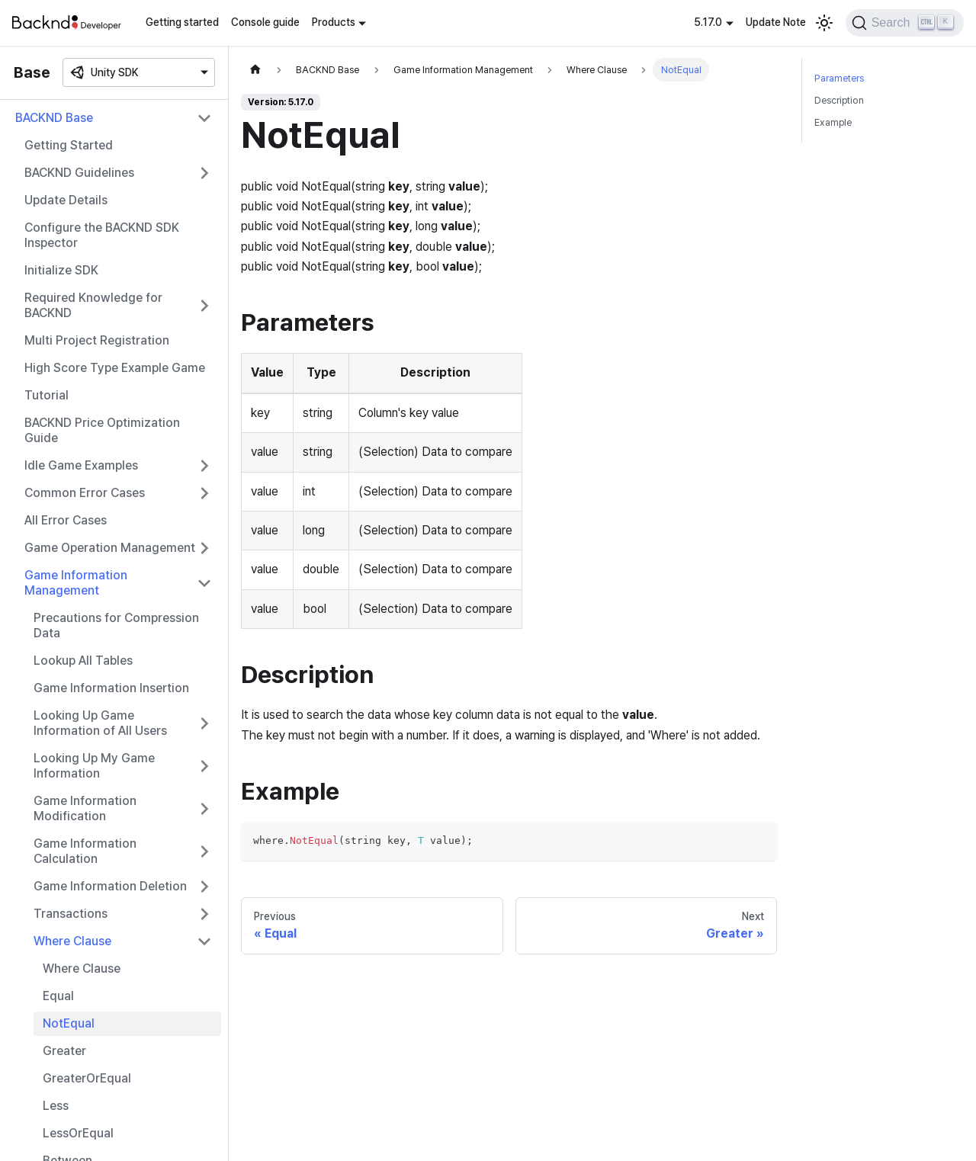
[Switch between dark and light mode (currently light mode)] (824, 23)
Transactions (71, 913)
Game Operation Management (109, 547)
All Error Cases (65, 520)
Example (833, 122)
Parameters (839, 78)
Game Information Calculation (85, 851)
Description (839, 100)
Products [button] (333, 22)
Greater (64, 1051)
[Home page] (255, 70)
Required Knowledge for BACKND (93, 305)
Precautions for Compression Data (116, 625)
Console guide (265, 22)
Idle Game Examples (81, 465)
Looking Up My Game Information (94, 766)
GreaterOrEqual (87, 1078)
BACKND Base (54, 118)
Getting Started (68, 145)
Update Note (776, 22)
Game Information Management (75, 583)
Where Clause (72, 941)
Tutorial (46, 395)
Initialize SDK (61, 270)
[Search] (905, 23)
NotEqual (69, 1023)
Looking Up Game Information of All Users (100, 723)
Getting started (182, 22)
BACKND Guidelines (79, 172)
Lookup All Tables (83, 660)
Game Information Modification (85, 808)
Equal (58, 996)
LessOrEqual (78, 1133)
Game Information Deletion (110, 886)
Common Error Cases (84, 493)
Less (56, 1105)
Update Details (66, 200)
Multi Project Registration (96, 340)
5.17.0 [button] (708, 22)
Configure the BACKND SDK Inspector (101, 235)
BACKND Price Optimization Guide (102, 430)
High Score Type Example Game (114, 368)
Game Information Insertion (111, 688)
